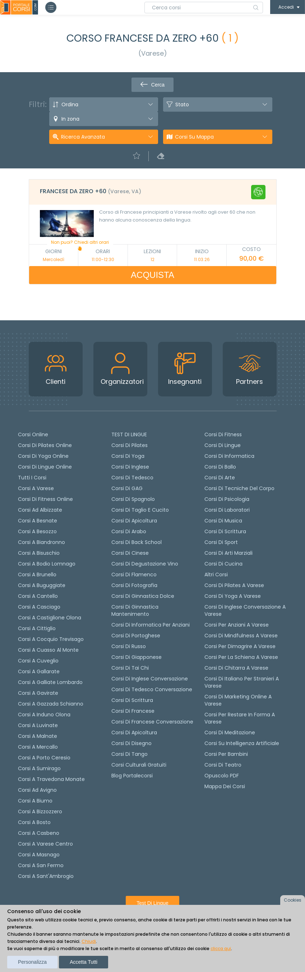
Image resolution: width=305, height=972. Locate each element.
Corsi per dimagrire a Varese (240, 646)
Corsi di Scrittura (225, 531)
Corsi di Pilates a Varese (234, 585)
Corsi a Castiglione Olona (49, 617)
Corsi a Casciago (39, 606)
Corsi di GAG (127, 488)
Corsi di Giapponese (136, 657)
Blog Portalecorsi (132, 775)
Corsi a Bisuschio (39, 553)
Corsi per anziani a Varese (236, 624)
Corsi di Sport (221, 542)
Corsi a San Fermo (41, 865)
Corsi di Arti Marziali (228, 553)
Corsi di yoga (127, 456)
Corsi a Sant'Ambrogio (46, 876)
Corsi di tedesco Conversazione (151, 689)
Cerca (152, 85)
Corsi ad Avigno (37, 790)
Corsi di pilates (129, 445)
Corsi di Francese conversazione (152, 721)
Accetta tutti (83, 962)
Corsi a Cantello (38, 596)
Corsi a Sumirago (39, 768)
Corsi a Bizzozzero (40, 811)
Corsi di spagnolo (133, 499)
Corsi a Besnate (37, 520)
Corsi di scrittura (132, 700)
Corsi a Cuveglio (38, 660)
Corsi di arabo (128, 531)
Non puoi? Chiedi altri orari (80, 245)
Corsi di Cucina (223, 563)
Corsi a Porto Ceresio (44, 757)
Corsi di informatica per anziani (150, 624)
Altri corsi (216, 574)
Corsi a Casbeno (38, 833)
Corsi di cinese (130, 553)
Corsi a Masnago (39, 854)
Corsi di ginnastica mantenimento (134, 610)
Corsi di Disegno (131, 743)
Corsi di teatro (222, 764)
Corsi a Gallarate (39, 671)
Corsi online (33, 434)
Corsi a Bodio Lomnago (46, 563)
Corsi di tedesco (132, 477)
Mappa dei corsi (224, 786)
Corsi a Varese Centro (45, 843)
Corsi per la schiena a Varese (241, 657)
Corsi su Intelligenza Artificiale (241, 743)
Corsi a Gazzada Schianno (50, 703)
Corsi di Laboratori (227, 509)
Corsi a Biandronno (41, 542)
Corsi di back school (136, 542)
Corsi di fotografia (134, 585)
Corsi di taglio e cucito (140, 509)
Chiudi (89, 941)
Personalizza (32, 962)
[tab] (152, 192)
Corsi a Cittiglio (37, 628)
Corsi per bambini (226, 754)
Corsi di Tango (129, 754)
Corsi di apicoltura (134, 520)
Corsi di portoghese (135, 635)
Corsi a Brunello (37, 574)
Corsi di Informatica (229, 456)
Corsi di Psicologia (226, 499)
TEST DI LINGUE (129, 434)
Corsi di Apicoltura (134, 732)
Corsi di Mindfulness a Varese (241, 635)
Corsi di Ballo (220, 466)
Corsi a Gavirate (38, 693)
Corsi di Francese (132, 711)
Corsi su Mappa (194, 136)
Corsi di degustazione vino (144, 563)
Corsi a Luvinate (38, 725)
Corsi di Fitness (223, 434)
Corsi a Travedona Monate (51, 779)
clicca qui (221, 948)
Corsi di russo (128, 646)
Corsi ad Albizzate (40, 509)
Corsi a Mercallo (38, 746)
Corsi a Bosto (34, 822)
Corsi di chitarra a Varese (236, 667)
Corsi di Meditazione (229, 732)
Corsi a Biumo (35, 800)
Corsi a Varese (36, 488)
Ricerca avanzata (83, 136)
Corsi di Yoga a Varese (232, 596)
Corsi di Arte (219, 477)
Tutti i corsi (32, 477)
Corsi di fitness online (45, 499)
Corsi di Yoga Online (43, 456)
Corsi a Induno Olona (44, 714)
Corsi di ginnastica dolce (142, 596)
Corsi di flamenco (134, 574)
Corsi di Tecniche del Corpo (239, 488)
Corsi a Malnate (37, 736)
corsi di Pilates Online (45, 445)
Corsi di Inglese (130, 466)
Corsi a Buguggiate (41, 585)
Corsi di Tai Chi (130, 667)
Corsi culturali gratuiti (138, 764)
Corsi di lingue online (45, 466)
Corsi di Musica (223, 520)
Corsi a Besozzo (37, 531)
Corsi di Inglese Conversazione (149, 678)
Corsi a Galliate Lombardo (50, 682)
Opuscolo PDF (221, 775)
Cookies (292, 900)
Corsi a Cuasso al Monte (48, 650)
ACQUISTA (152, 275)
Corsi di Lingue (222, 445)
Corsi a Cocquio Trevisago (51, 639)
